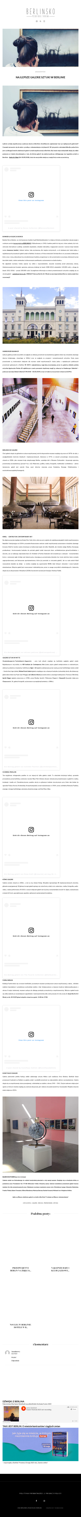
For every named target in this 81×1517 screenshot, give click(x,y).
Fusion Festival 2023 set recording (19, 1423)
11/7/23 (14, 1353)
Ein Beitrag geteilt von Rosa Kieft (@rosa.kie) (24, 874)
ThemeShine (59, 1507)
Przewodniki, (48, 1202)
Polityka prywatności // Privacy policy (40, 1493)
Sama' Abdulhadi (6, 1423)
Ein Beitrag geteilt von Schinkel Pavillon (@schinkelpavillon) (30, 766)
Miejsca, (40, 1202)
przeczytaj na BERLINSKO (22, 243)
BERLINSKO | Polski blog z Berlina (31, 1507)
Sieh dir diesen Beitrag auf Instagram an (31, 613)
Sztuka (55, 1202)
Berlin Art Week (14, 157)
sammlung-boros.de (19, 274)
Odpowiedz (15, 1360)
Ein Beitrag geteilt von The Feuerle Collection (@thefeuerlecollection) (34, 974)
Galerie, (34, 1202)
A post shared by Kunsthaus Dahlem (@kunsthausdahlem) (31, 1067)
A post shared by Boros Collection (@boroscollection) (31, 228)
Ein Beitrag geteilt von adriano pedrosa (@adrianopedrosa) (29, 652)
